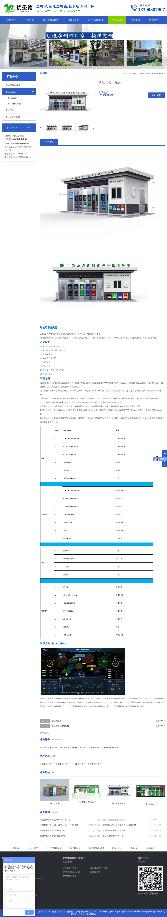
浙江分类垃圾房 (94, 764)
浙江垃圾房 (73, 20)
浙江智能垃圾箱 (50, 20)
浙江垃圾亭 (11, 110)
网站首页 (11, 20)
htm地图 (152, 912)
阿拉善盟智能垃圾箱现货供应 (52, 830)
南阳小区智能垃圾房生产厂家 (115, 820)
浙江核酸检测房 (95, 20)
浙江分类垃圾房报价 (68, 747)
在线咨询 (157, 95)
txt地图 (160, 912)
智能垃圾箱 (45, 912)
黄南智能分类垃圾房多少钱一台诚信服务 (120, 825)
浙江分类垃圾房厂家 (48, 747)
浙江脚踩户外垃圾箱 (98, 868)
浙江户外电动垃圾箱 (71, 872)
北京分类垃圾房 (46, 764)
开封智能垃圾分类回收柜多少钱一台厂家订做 (59, 825)
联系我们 (153, 20)
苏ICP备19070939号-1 (131, 912)
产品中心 (117, 20)
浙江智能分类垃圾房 (60, 726)
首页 (134, 73)
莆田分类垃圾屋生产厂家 (113, 836)
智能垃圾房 (57, 912)
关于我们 (29, 20)
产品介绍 (49, 142)
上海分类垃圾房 (78, 764)
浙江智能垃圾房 (14, 103)
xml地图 (145, 912)
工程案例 (135, 20)
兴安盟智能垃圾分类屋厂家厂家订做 (55, 820)
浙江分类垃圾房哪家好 (89, 747)
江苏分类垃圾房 (62, 764)
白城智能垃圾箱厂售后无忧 (114, 830)
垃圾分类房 (68, 912)
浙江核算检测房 (13, 117)
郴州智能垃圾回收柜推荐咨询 (52, 836)
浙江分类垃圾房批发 (110, 747)
